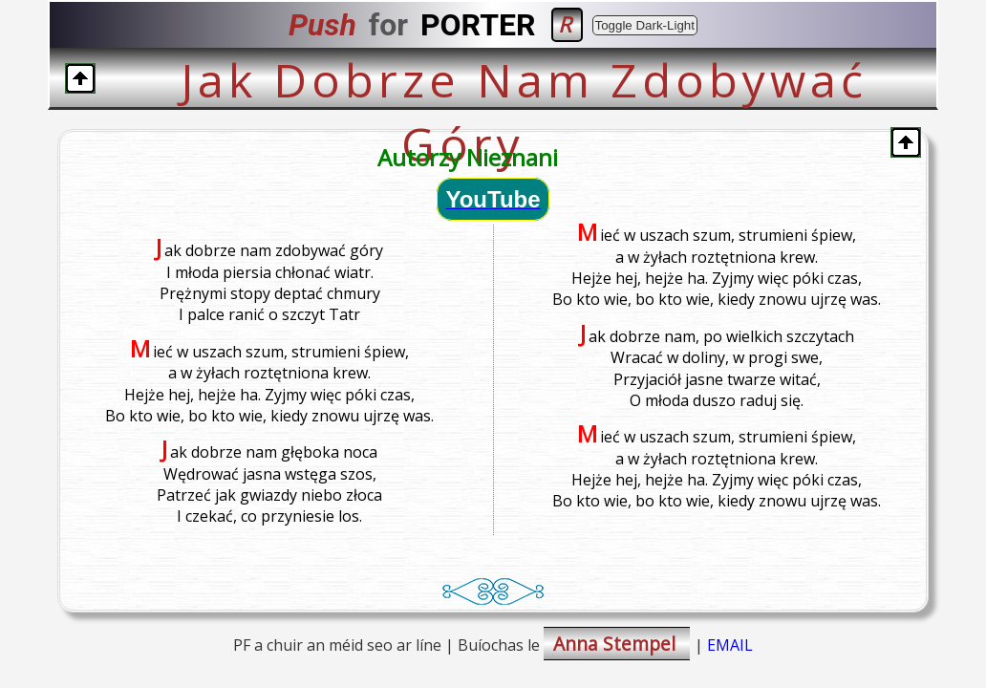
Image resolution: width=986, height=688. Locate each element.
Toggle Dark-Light (645, 25)
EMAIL (730, 645)
